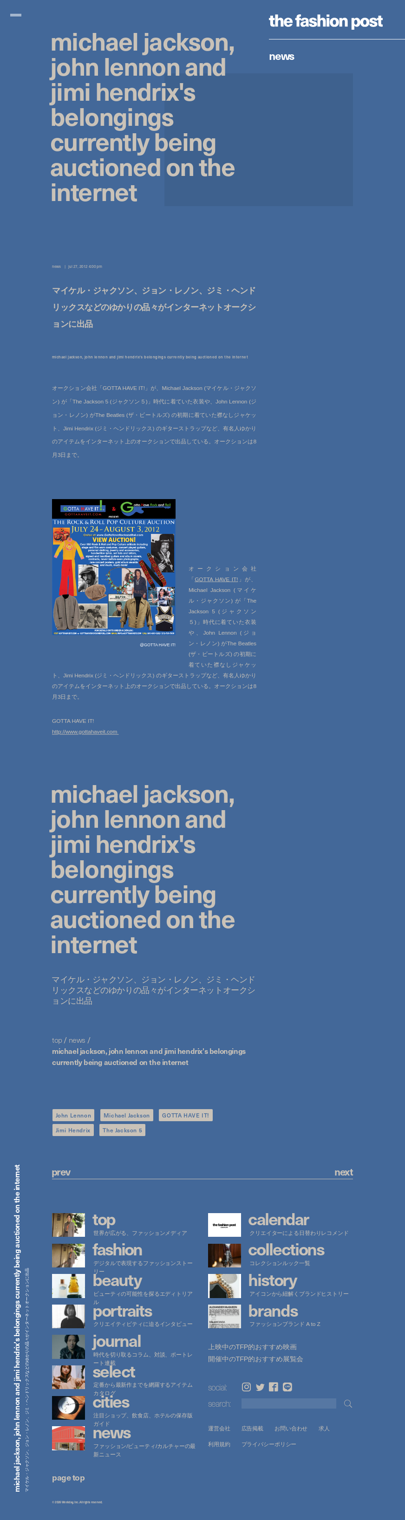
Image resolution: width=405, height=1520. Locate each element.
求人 (324, 1428)
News (281, 55)
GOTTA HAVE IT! (216, 579)
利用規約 (219, 1444)
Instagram (246, 1387)
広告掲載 (252, 1428)
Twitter (260, 1387)
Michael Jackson (127, 1115)
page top (68, 1477)
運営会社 (219, 1428)
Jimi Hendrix (73, 1130)
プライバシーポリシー (268, 1444)
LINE (287, 1387)
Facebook (273, 1387)
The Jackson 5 (122, 1130)
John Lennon (73, 1115)
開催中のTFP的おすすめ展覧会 (255, 1359)
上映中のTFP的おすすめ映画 (252, 1347)
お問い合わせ (290, 1428)
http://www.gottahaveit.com (85, 732)
